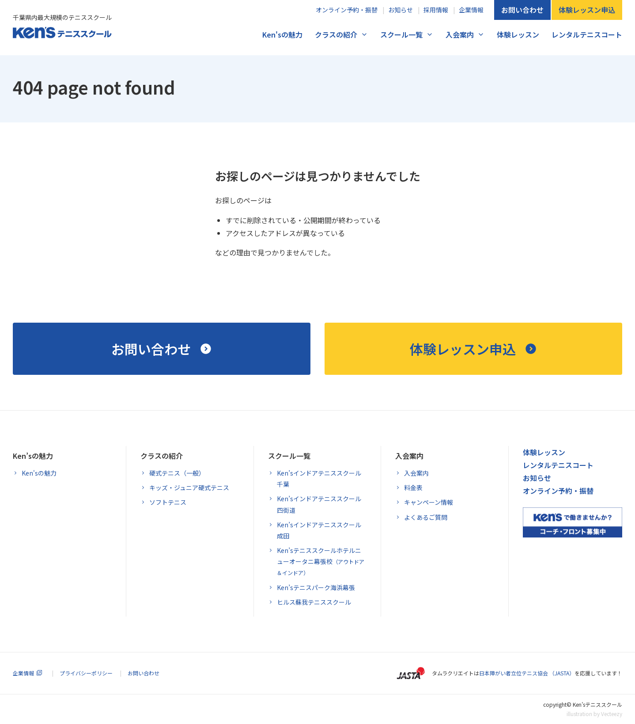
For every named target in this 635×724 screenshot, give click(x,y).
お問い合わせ (522, 9)
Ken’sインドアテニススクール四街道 (319, 504)
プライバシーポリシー (86, 673)
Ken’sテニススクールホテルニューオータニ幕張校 (320, 561)
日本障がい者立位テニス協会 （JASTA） (527, 673)
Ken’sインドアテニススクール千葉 (319, 478)
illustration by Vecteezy (594, 713)
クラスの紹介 (336, 34)
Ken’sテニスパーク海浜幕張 (316, 587)
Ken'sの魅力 (282, 34)
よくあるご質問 (425, 517)
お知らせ (400, 9)
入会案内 (460, 34)
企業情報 (471, 9)
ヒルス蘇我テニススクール (314, 602)
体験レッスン (518, 34)
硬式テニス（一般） (177, 473)
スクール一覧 (401, 34)
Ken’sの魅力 (33, 455)
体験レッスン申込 (587, 9)
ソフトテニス (167, 502)
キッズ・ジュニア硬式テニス (189, 487)
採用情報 (435, 9)
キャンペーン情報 (428, 502)
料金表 (413, 487)
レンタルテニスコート (587, 34)
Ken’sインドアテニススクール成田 (319, 530)
